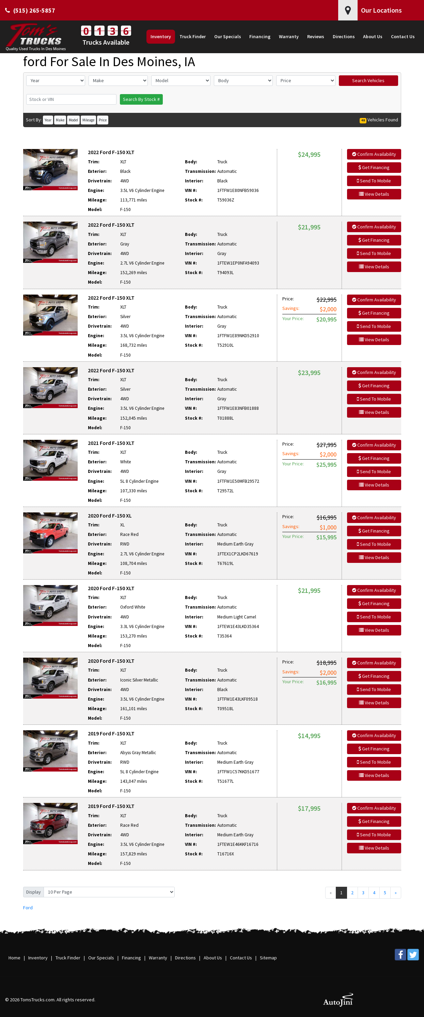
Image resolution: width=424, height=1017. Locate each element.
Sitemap (268, 958)
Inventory (38, 958)
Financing (131, 958)
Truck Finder (68, 958)
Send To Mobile (374, 181)
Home (14, 958)
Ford (28, 907)
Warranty (158, 958)
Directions (185, 958)
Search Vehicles (368, 80)
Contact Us (241, 958)
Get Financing (374, 167)
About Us (213, 958)
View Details (374, 194)
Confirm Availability (374, 154)
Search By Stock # (141, 99)
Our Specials (101, 958)
